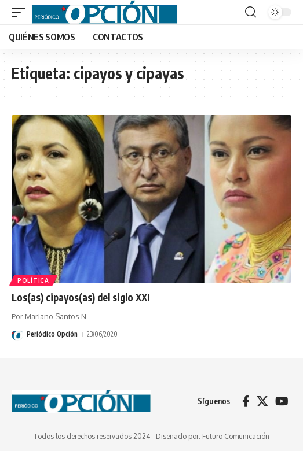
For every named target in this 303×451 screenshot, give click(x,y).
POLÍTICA (33, 280)
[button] (21, 12)
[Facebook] (246, 401)
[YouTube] (281, 401)
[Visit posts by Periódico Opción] (17, 335)
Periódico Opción (52, 334)
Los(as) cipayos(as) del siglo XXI (80, 297)
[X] (262, 401)
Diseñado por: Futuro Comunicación (212, 436)
